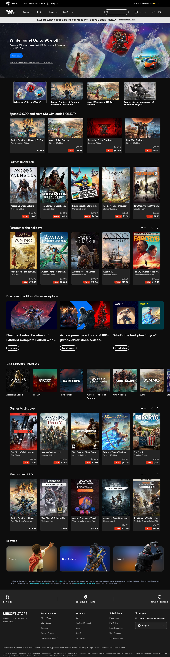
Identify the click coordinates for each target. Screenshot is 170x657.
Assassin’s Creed (79, 583)
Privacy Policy (21, 648)
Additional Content (83, 623)
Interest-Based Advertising (75, 648)
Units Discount (115, 633)
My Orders (113, 623)
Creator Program (48, 633)
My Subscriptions (116, 628)
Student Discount (116, 638)
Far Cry (88, 583)
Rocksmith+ (80, 638)
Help (54, 3)
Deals (78, 628)
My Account (114, 618)
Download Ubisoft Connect (36, 3)
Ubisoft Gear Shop (49, 638)
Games (78, 618)
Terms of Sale (106, 648)
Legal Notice (94, 648)
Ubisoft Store (59, 581)
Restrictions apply (127, 20)
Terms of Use (8, 648)
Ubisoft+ (79, 633)
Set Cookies (34, 648)
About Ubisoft (46, 618)
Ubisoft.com (46, 623)
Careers (44, 628)
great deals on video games (39, 583)
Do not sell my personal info (52, 648)
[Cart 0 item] (159, 12)
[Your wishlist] (153, 12)
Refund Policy (119, 648)
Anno (93, 583)
